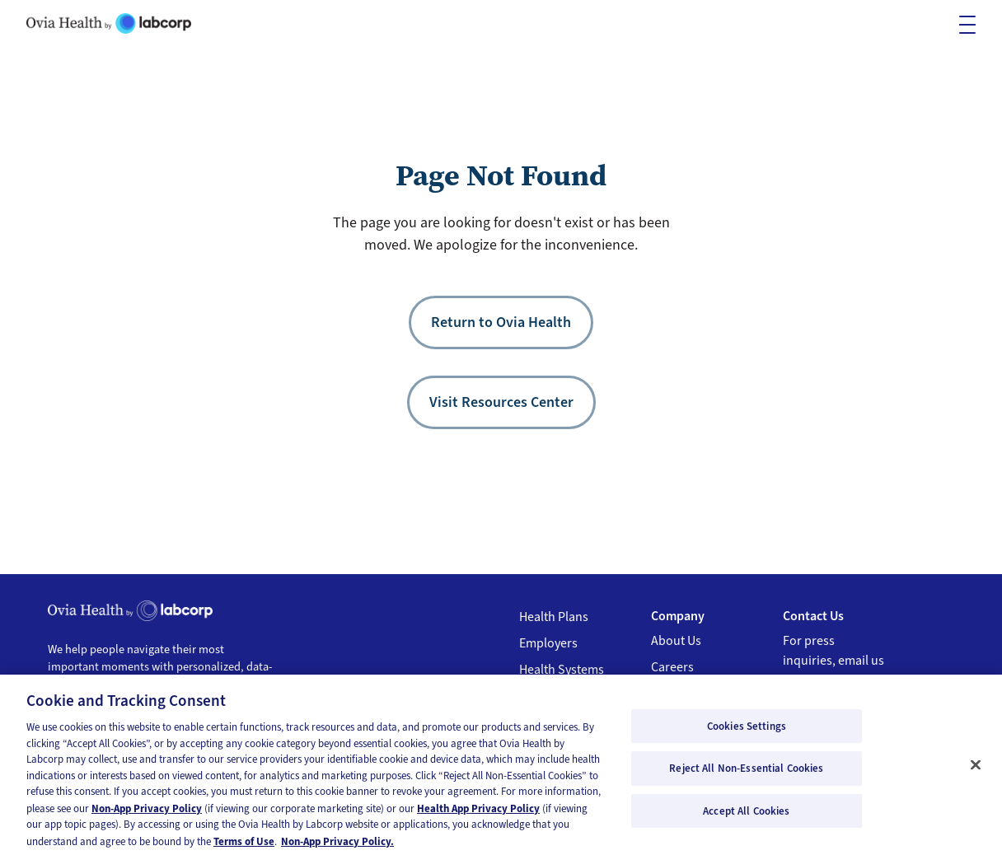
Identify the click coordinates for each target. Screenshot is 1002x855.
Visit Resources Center (501, 402)
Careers (672, 667)
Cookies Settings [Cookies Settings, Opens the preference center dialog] (746, 730)
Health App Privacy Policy (478, 813)
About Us (676, 641)
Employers (548, 643)
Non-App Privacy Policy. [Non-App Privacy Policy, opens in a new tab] (337, 846)
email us (861, 660)
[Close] (976, 768)
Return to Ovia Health (501, 322)
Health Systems (561, 669)
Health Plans (553, 617)
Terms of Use (243, 846)
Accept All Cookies (746, 815)
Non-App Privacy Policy (146, 813)
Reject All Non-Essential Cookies (746, 772)
